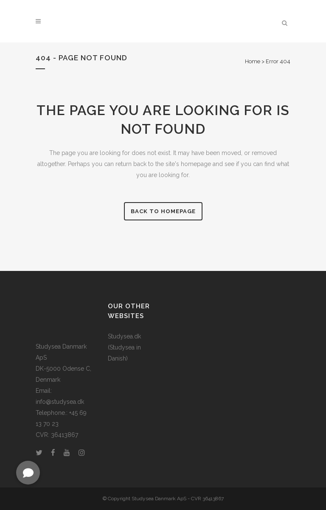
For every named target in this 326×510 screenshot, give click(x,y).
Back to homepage (163, 211)
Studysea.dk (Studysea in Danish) (124, 347)
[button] (28, 473)
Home (252, 61)
